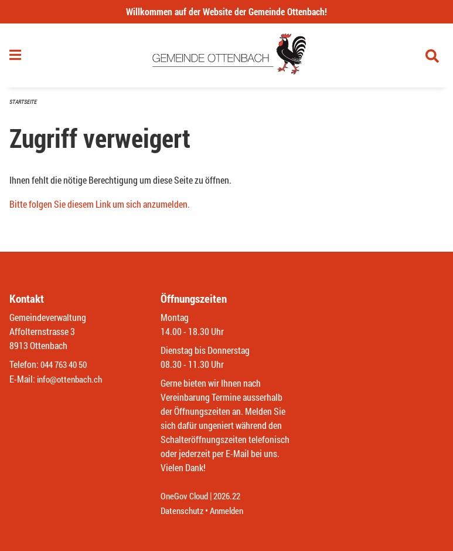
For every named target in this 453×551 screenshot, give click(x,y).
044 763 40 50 (66, 365)
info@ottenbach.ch (72, 379)
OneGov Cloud (186, 497)
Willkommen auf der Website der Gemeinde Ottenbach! (226, 11)
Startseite (24, 105)
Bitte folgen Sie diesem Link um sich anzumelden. (99, 208)
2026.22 (232, 497)
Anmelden (231, 511)
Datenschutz (183, 511)
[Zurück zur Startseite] (226, 57)
